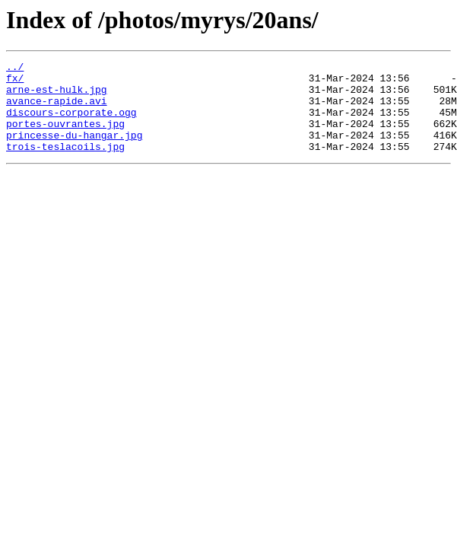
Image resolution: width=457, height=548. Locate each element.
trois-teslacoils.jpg (65, 164)
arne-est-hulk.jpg (56, 96)
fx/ (15, 82)
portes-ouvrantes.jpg (65, 137)
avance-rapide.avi (56, 109)
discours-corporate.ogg (71, 123)
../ (15, 68)
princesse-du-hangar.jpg (74, 151)
